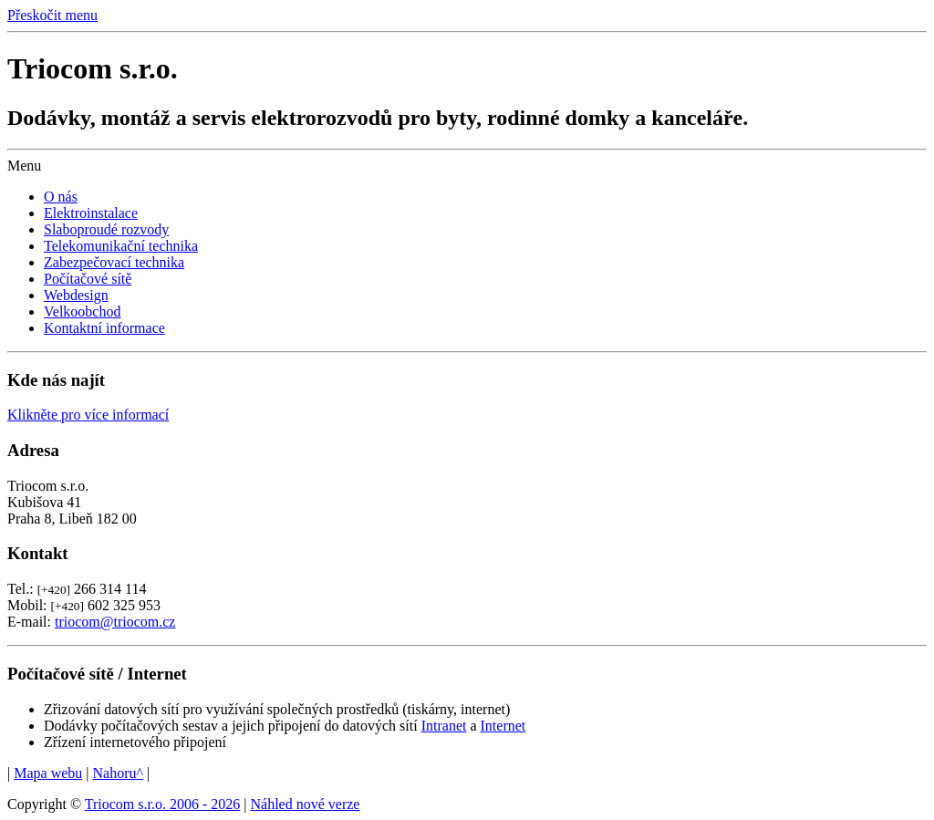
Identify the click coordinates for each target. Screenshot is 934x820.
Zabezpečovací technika (114, 262)
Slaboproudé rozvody (106, 229)
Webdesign (76, 295)
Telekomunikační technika (121, 246)
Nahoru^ (118, 773)
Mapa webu (48, 773)
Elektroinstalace (91, 213)
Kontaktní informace (104, 328)
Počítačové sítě (87, 278)
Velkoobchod (82, 311)
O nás (61, 196)
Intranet (444, 725)
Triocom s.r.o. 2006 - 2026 (163, 804)
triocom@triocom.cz (115, 621)
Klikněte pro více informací (88, 414)
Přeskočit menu (52, 15)
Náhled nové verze (305, 804)
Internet (503, 725)
